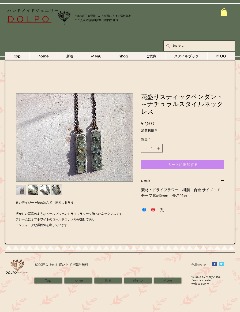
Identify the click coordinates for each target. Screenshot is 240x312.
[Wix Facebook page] (214, 264)
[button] (224, 12)
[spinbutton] (152, 148)
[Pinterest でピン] (153, 209)
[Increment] (159, 148)
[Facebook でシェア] (144, 209)
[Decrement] (145, 148)
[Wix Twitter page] (221, 264)
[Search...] (198, 46)
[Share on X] (162, 209)
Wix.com (203, 284)
